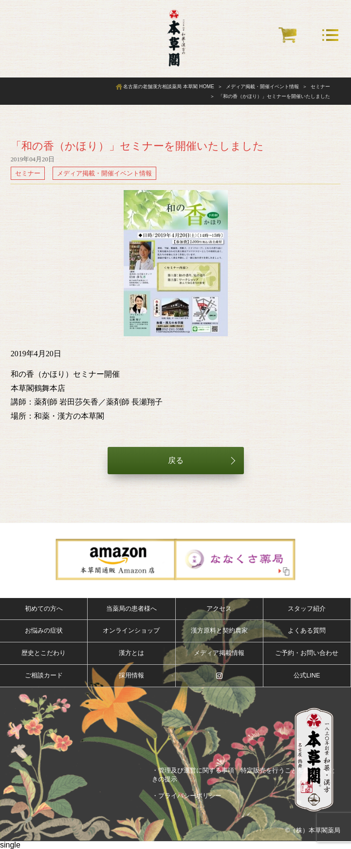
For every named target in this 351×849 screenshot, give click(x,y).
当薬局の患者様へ (131, 608)
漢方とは (131, 652)
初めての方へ (44, 608)
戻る (176, 460)
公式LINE (307, 675)
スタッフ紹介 (307, 608)
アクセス (219, 608)
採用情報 (131, 675)
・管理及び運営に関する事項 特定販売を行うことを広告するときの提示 (243, 775)
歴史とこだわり (43, 652)
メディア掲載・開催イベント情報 (104, 173)
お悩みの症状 (44, 630)
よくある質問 (307, 630)
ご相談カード (44, 675)
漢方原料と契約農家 (219, 630)
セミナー (27, 173)
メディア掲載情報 (219, 652)
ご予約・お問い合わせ (306, 652)
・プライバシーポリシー (187, 795)
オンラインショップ (131, 630)
